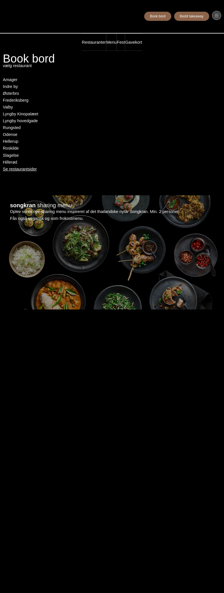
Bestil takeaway (191, 16)
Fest (121, 42)
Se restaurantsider (20, 169)
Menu (111, 42)
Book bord (158, 16)
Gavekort (133, 42)
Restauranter (94, 42)
